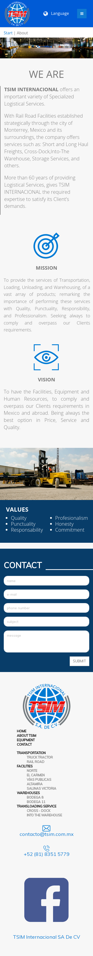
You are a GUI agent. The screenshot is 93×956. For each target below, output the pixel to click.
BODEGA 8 (35, 797)
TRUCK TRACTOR (40, 757)
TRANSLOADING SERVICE (36, 806)
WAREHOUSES (28, 793)
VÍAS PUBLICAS (39, 780)
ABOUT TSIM (26, 736)
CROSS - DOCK (38, 811)
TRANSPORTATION (31, 753)
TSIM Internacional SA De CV (46, 937)
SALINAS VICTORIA (41, 788)
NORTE (32, 771)
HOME (21, 731)
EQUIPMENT (26, 740)
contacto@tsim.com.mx (47, 834)
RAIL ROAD (35, 762)
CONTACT (24, 744)
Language (56, 13)
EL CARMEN (36, 775)
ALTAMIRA (35, 784)
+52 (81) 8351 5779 (46, 854)
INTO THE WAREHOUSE (44, 815)
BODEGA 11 (36, 802)
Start (8, 33)
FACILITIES (25, 766)
